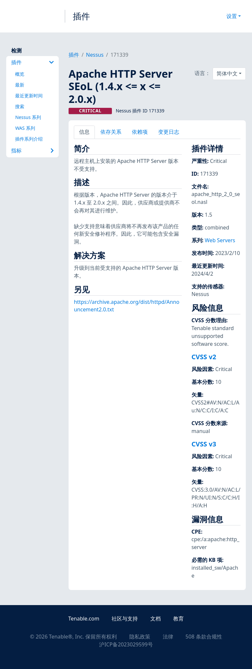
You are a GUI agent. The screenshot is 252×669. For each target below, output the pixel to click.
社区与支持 (125, 618)
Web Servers (220, 240)
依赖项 (140, 131)
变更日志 (168, 131)
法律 (168, 636)
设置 (231, 16)
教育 (178, 618)
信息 (84, 131)
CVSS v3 (204, 444)
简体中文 (227, 73)
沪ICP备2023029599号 (126, 644)
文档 (155, 618)
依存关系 (110, 131)
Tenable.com (83, 618)
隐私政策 (139, 636)
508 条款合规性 (203, 636)
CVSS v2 (204, 356)
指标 (32, 150)
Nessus (95, 54)
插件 (81, 16)
